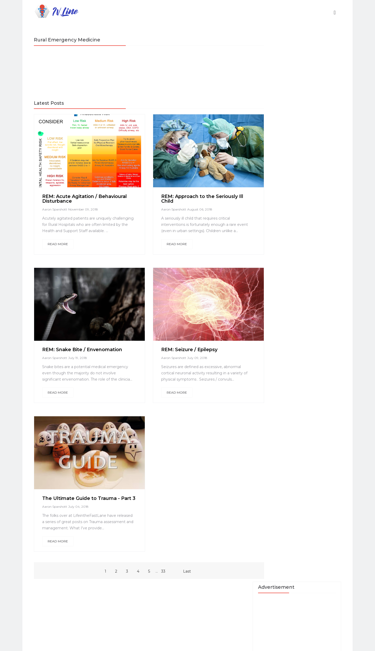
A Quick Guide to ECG (304, 182)
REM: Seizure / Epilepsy (180, 355)
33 (153, 595)
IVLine (77, 643)
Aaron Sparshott (57, 209)
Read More (60, 250)
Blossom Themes (185, 643)
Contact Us (293, 245)
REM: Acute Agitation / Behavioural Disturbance (74, 198)
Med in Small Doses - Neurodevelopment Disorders (303, 229)
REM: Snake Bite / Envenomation (84, 355)
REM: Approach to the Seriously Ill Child (190, 198)
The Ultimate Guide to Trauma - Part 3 (83, 512)
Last (177, 595)
